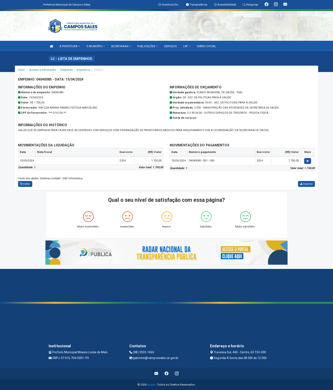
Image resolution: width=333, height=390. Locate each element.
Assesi (151, 384)
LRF (186, 46)
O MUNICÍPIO (95, 46)
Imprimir (306, 183)
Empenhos (83, 69)
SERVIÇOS (170, 46)
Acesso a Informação (42, 69)
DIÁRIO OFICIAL (206, 46)
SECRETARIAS (121, 46)
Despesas (66, 69)
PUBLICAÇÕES (147, 46)
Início (21, 69)
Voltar (25, 183)
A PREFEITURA (69, 46)
